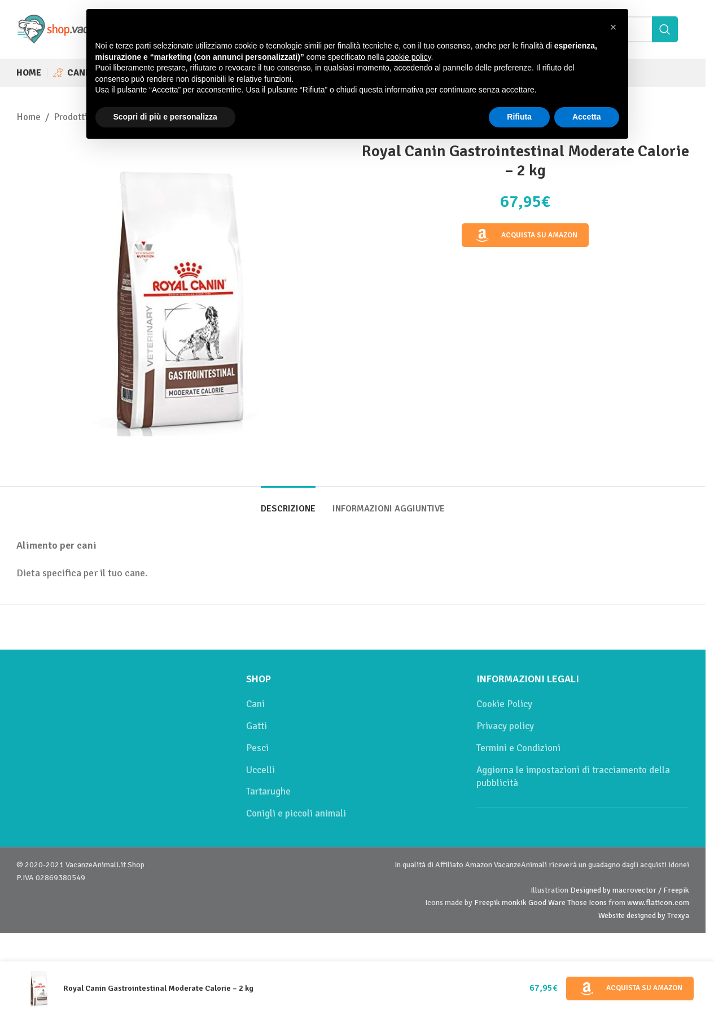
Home (28, 117)
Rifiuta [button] (519, 116)
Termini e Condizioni (518, 748)
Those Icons (587, 902)
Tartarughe (268, 791)
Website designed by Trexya (643, 915)
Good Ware (547, 902)
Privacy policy (505, 726)
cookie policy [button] (408, 56)
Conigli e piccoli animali (296, 813)
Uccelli (260, 770)
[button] (614, 27)
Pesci (257, 748)
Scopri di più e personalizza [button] (165, 116)
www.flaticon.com (658, 902)
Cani (255, 704)
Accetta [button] (586, 116)
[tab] (288, 503)
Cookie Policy (504, 704)
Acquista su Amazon (525, 235)
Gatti (256, 726)
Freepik (487, 902)
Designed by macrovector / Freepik (629, 890)
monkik (514, 902)
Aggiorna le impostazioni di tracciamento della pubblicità (573, 776)
